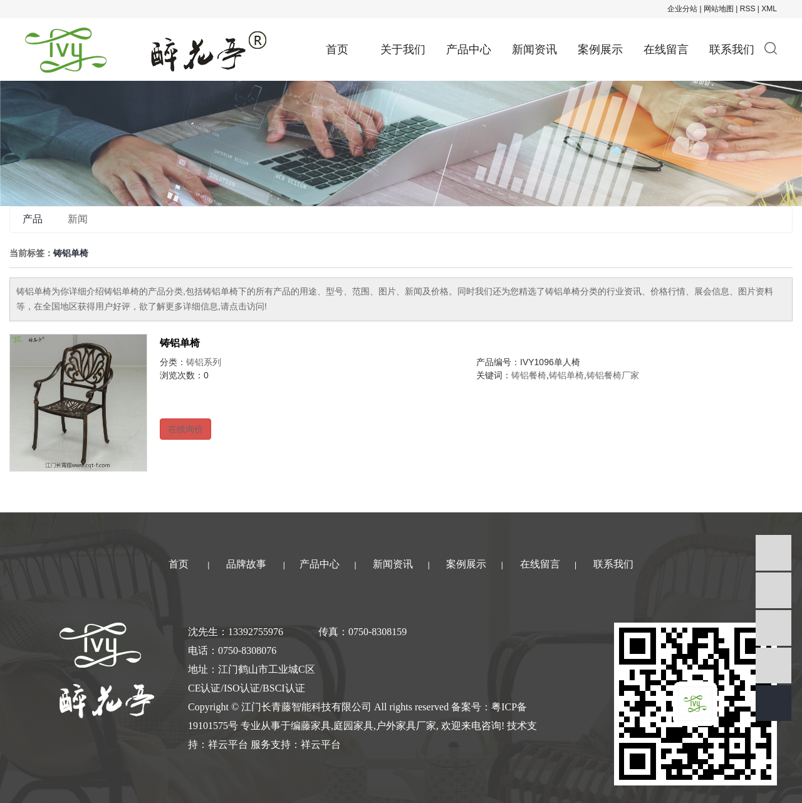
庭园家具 (353, 725)
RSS (748, 8)
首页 (337, 49)
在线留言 (666, 49)
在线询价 (185, 429)
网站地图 (719, 8)
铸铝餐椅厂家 (612, 375)
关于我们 (402, 49)
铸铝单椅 (180, 343)
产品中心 (468, 49)
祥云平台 (228, 744)
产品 (33, 219)
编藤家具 (311, 725)
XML (769, 8)
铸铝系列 (203, 362)
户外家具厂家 (406, 725)
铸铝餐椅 (528, 375)
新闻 (78, 219)
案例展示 (600, 49)
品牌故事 (246, 564)
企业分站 (682, 8)
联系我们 (731, 49)
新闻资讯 (534, 49)
